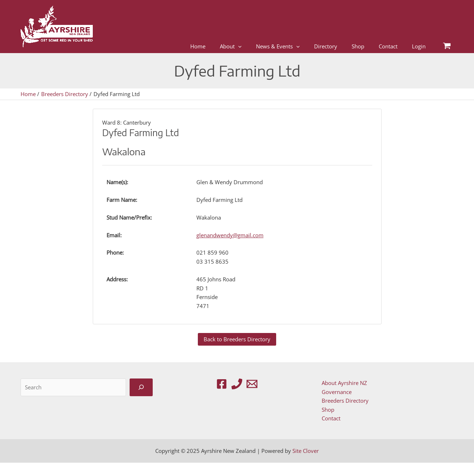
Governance (336, 391)
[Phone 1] (236, 383)
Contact (330, 418)
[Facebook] (221, 383)
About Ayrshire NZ (344, 382)
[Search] (141, 387)
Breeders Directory (344, 400)
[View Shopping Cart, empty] (447, 46)
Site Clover (305, 451)
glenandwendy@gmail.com (230, 235)
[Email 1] (252, 383)
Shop (327, 409)
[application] (238, 46)
